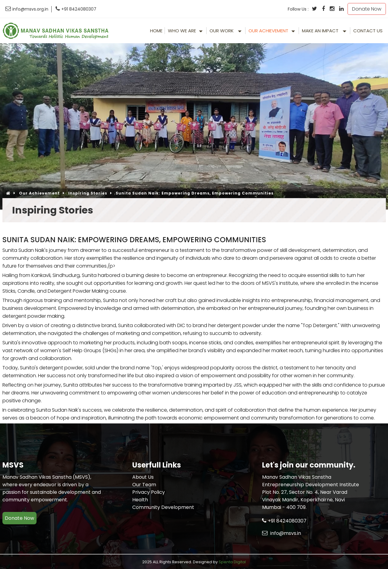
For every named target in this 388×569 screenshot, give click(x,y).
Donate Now (366, 8)
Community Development (163, 507)
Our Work (222, 30)
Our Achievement (268, 30)
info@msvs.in (281, 533)
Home (156, 30)
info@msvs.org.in (26, 9)
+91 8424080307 (76, 9)
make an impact (321, 30)
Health (140, 499)
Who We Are (182, 30)
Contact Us (368, 30)
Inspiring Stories (87, 193)
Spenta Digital (232, 562)
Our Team (144, 484)
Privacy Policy (148, 492)
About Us (143, 477)
